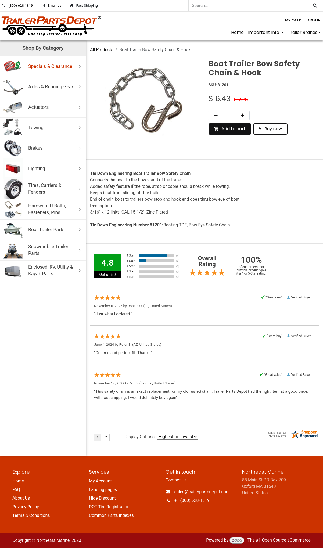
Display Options (140, 436)
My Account (100, 481)
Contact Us (176, 479)
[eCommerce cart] (293, 20)
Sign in (314, 20)
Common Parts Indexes (111, 515)
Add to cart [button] (230, 129)
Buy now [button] (270, 129)
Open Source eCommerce (286, 540)
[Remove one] (216, 115)
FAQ (16, 489)
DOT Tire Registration (109, 506)
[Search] (315, 5)
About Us (21, 498)
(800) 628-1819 (21, 5)
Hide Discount (102, 498)
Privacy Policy (25, 506)
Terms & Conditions (31, 515)
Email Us (55, 5)
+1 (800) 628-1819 (192, 500)
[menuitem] (237, 32)
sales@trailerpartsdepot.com (202, 491)
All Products (101, 49)
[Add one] (242, 115)
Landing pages (103, 489)
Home (18, 481)
